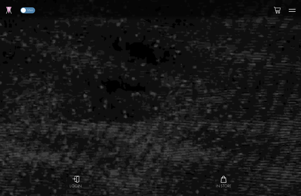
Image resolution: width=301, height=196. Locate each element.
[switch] (27, 10)
